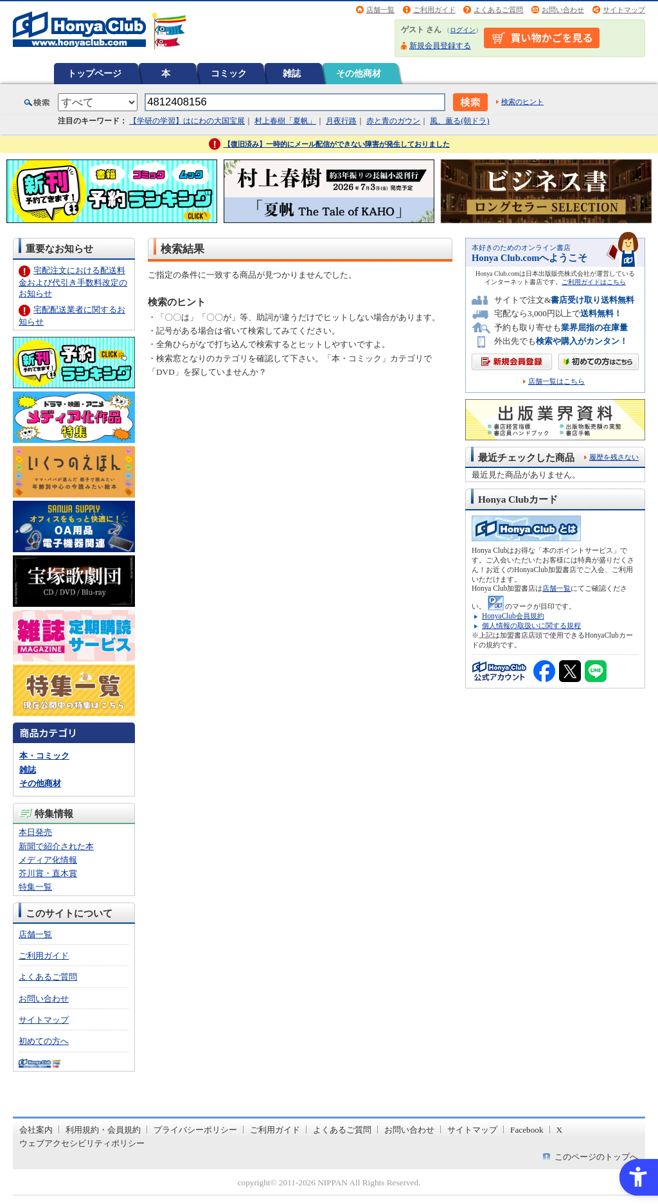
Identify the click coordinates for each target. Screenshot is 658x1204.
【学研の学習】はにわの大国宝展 (187, 120)
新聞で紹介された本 (56, 846)
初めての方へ (44, 1041)
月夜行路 (341, 120)
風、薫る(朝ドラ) (459, 120)
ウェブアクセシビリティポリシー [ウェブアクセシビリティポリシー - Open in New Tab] (82, 1143)
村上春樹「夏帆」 (285, 120)
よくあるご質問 (498, 9)
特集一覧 (35, 887)
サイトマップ (624, 9)
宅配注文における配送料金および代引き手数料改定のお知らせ (73, 281)
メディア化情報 (48, 860)
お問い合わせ (563, 9)
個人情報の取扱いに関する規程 (531, 625)
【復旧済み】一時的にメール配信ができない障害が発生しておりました (337, 144)
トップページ (94, 73)
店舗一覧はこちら (556, 381)
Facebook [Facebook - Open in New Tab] (527, 1130)
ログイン (463, 29)
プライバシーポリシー (195, 1130)
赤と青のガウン (393, 120)
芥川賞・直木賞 (48, 873)
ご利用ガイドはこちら (594, 281)
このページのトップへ (596, 1157)
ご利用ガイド (434, 9)
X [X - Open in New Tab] (559, 1130)
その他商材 (358, 73)
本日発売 (35, 832)
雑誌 (292, 73)
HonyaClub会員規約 (513, 616)
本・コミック (44, 755)
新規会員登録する (440, 45)
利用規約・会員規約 (103, 1130)
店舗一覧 (380, 9)
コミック (229, 73)
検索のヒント (522, 101)
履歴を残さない (614, 457)
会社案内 (36, 1130)
